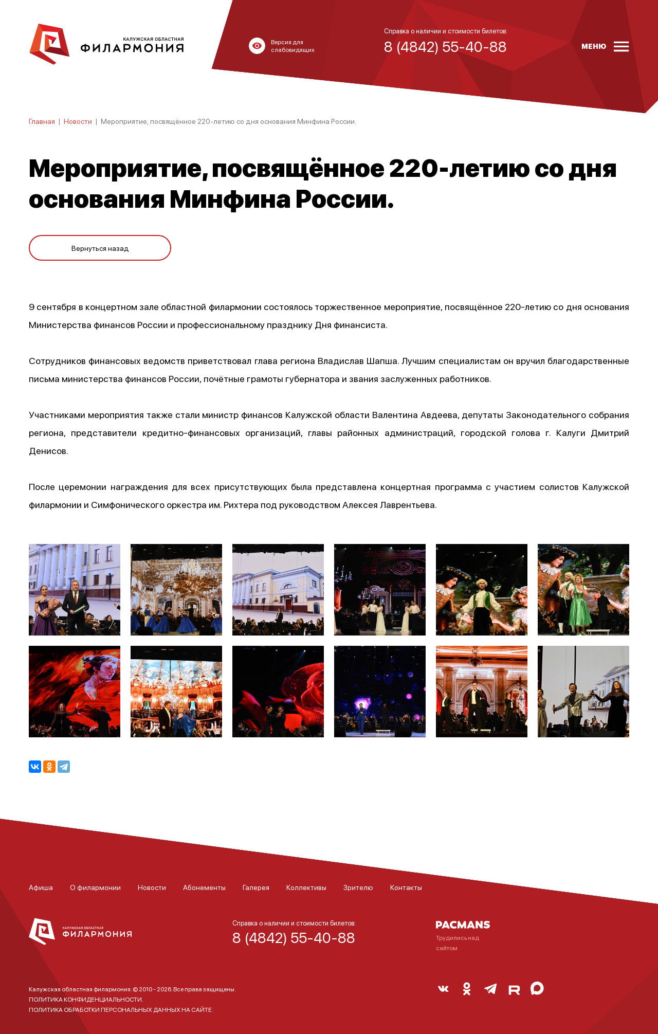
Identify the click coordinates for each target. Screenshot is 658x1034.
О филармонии (95, 887)
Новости (78, 120)
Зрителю (358, 887)
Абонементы (204, 887)
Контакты (406, 887)
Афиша (41, 887)
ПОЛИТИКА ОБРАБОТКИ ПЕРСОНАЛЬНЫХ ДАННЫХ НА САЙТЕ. (121, 1009)
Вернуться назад (100, 247)
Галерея (256, 887)
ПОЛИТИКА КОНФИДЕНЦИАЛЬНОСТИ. (86, 999)
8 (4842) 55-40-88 (293, 937)
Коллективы (306, 887)
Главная (42, 120)
